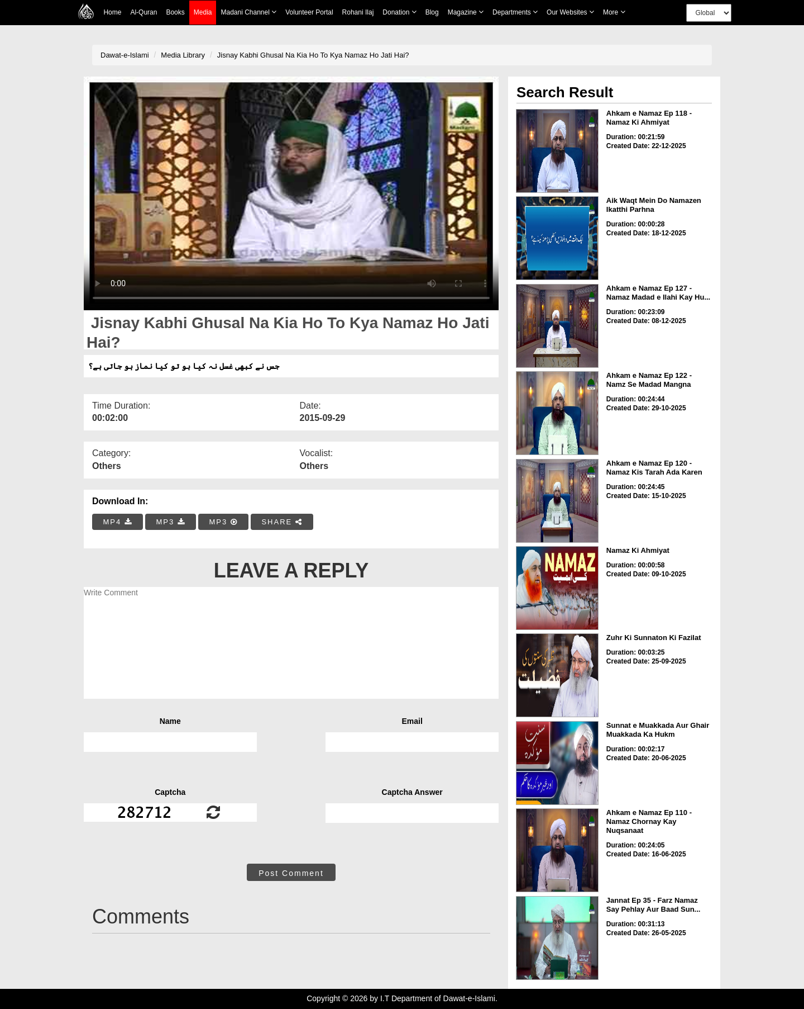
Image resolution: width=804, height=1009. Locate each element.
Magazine (466, 12)
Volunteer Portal (309, 12)
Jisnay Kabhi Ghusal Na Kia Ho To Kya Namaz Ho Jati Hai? (313, 55)
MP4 (117, 522)
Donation (399, 12)
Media (203, 13)
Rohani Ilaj (358, 12)
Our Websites (570, 12)
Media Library (183, 55)
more (614, 12)
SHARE (281, 522)
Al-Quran (143, 12)
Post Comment (291, 873)
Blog (432, 12)
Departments (515, 12)
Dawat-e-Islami (124, 55)
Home (112, 12)
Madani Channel (248, 12)
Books (175, 12)
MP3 (170, 522)
